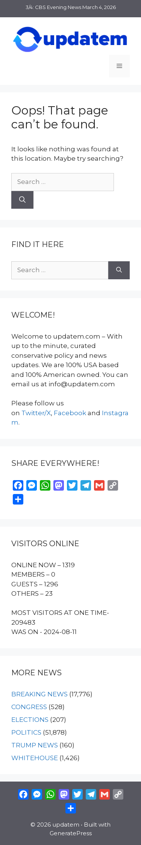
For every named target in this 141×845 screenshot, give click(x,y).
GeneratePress (71, 833)
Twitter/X (36, 413)
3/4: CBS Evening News (53, 7)
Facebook (70, 413)
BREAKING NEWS (39, 694)
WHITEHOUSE (34, 758)
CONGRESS (29, 707)
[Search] (22, 200)
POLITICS (26, 732)
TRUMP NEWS (34, 745)
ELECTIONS (30, 719)
